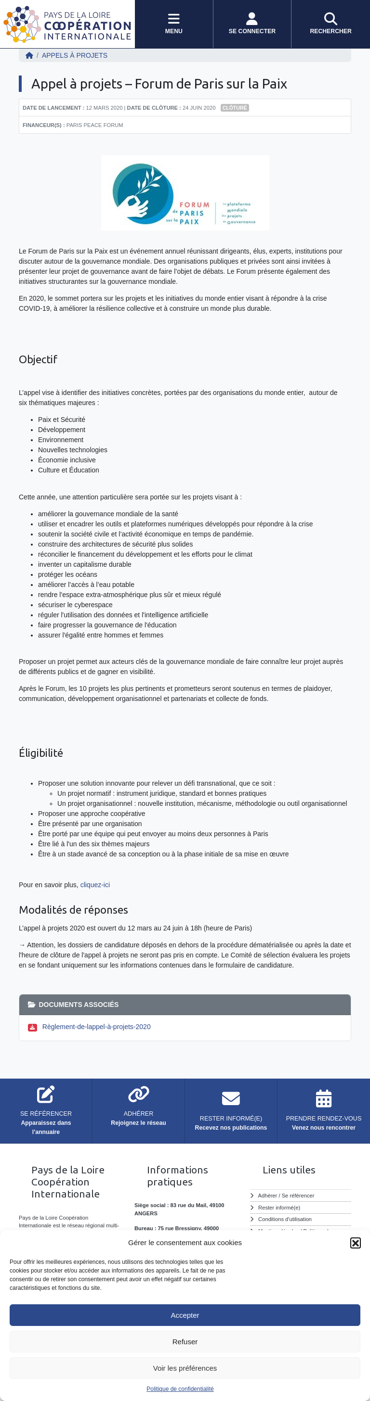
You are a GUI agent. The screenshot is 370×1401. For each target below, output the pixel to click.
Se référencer (298, 1195)
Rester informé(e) (279, 1207)
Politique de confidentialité (179, 1389)
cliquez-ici (95, 885)
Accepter (185, 1315)
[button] (355, 1243)
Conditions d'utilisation (285, 1219)
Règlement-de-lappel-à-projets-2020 (96, 1027)
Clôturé (235, 108)
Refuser (185, 1341)
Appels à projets (74, 55)
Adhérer (268, 1195)
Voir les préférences (185, 1368)
